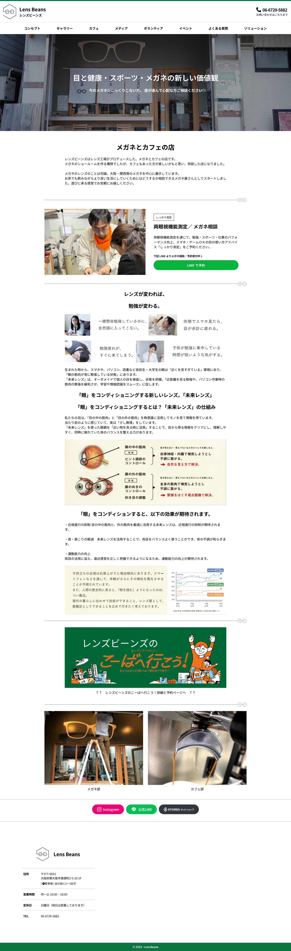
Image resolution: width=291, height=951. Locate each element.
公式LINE (141, 809)
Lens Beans (32, 9)
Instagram (108, 809)
